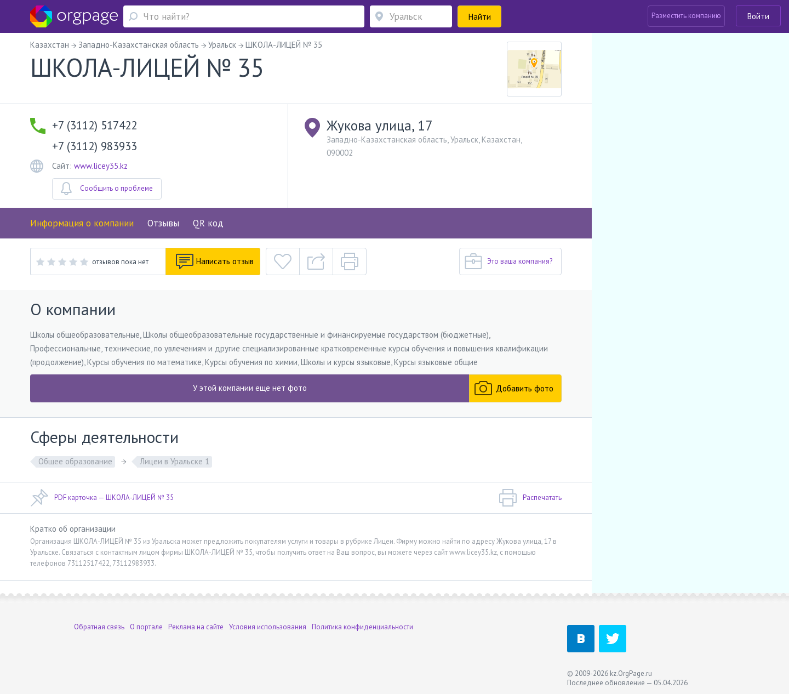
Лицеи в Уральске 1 (174, 461)
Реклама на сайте (196, 624)
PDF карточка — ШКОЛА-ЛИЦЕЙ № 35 (102, 497)
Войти (758, 16)
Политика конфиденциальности (362, 624)
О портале (146, 624)
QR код (208, 223)
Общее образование (75, 461)
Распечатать (530, 497)
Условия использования (267, 624)
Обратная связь (99, 624)
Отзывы (163, 223)
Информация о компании (82, 223)
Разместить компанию (686, 15)
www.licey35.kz (101, 166)
